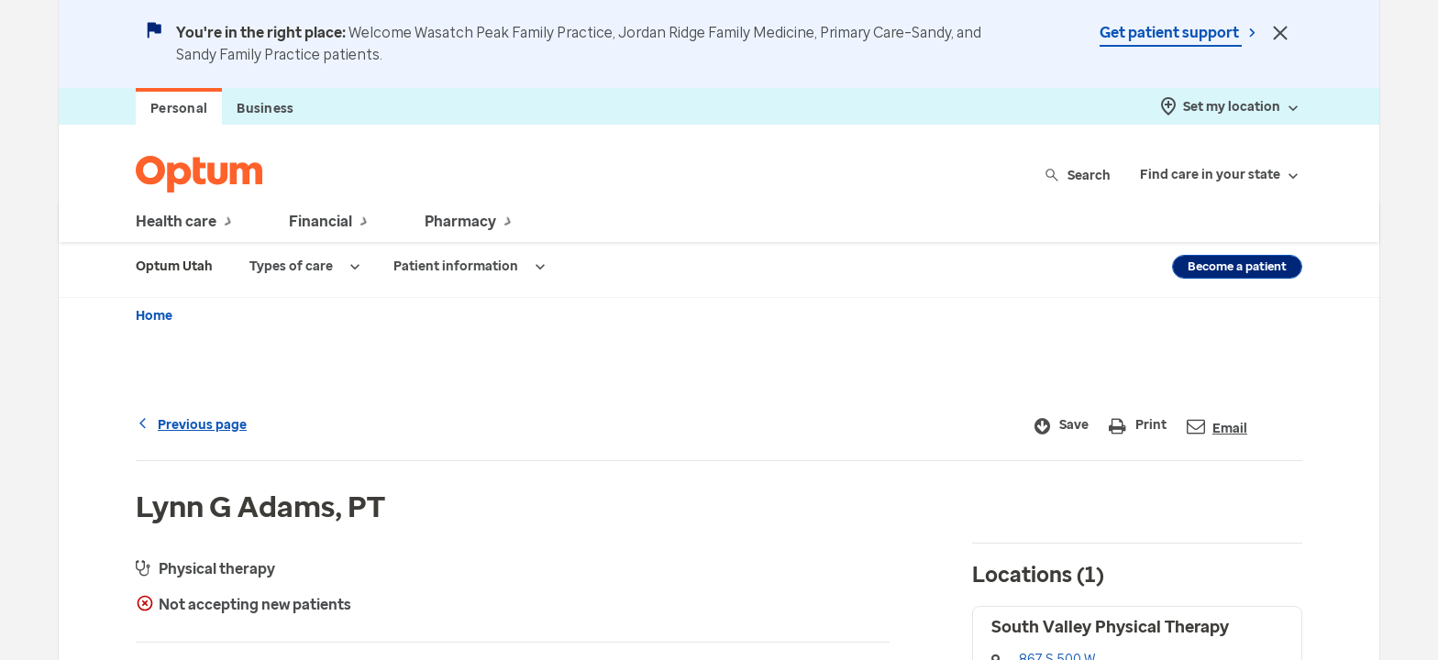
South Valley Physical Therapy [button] (1110, 627)
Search (1079, 174)
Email (1217, 426)
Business (265, 108)
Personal (178, 108)
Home (154, 316)
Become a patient (1237, 266)
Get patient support (1171, 32)
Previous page (191, 425)
